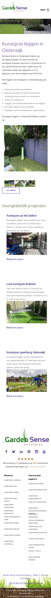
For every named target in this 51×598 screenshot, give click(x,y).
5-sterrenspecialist (36, 466)
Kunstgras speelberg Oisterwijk (26, 352)
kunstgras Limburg (12, 480)
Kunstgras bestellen (38, 490)
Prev (7, 148)
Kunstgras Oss (10, 486)
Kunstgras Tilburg (12, 535)
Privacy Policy (35, 551)
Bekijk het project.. (15, 259)
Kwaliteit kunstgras (37, 502)
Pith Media (39, 596)
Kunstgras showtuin (38, 533)
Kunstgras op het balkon (22, 215)
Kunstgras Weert (11, 492)
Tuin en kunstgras (36, 539)
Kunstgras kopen (36, 484)
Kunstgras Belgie (11, 529)
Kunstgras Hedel (11, 523)
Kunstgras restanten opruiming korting (38, 511)
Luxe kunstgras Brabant (21, 283)
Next (45, 148)
